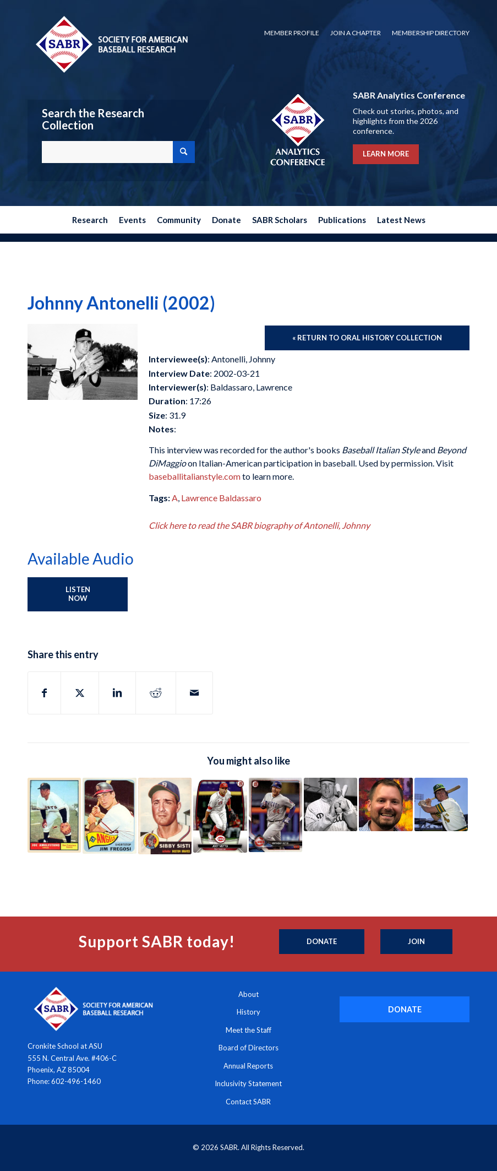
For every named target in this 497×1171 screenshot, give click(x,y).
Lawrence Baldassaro (221, 497)
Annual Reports (248, 1065)
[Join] (416, 942)
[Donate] (321, 942)
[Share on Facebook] (44, 693)
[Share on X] (80, 693)
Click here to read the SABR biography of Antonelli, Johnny (259, 525)
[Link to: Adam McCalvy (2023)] (385, 804)
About (248, 994)
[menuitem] (292, 33)
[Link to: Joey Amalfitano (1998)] (54, 815)
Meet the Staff (248, 1030)
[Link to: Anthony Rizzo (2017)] (275, 815)
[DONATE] (404, 1009)
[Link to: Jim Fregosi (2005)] (109, 816)
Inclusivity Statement (248, 1083)
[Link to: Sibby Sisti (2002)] (165, 816)
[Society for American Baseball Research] (111, 43)
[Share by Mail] (194, 693)
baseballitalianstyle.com (195, 476)
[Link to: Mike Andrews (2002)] (441, 804)
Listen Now (77, 594)
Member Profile (291, 33)
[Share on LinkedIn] (117, 693)
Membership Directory (430, 33)
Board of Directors (248, 1047)
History (248, 1011)
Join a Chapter (355, 33)
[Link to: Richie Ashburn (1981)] (330, 804)
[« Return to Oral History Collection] (367, 338)
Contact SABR (248, 1101)
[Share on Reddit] (156, 693)
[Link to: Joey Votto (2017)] (220, 815)
